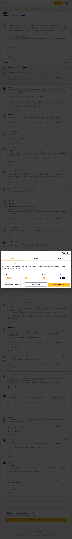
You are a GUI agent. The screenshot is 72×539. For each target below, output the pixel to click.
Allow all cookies (59, 284)
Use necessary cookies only (13, 284)
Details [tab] (36, 258)
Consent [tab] (12, 258)
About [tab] (59, 258)
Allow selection (35, 284)
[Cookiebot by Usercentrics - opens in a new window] (63, 253)
